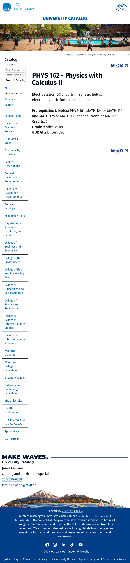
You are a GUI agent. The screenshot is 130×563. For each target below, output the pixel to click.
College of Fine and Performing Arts (14, 273)
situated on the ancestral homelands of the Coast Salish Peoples (63, 518)
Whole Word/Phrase (14, 93)
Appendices (12, 431)
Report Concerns (24, 559)
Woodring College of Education (11, 366)
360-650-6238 (12, 479)
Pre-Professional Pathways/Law (15, 421)
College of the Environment (13, 260)
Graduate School (14, 377)
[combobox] (97, 55)
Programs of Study (12, 140)
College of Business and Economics (13, 246)
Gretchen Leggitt (72, 510)
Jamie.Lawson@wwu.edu (20, 485)
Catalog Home (13, 115)
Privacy (43, 559)
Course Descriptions (12, 163)
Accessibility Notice (63, 559)
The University (13, 400)
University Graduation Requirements (13, 192)
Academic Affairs (15, 215)
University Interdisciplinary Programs (15, 339)
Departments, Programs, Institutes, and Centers (13, 229)
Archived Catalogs (10, 206)
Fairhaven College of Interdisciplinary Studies (15, 321)
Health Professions (12, 410)
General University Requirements (13, 177)
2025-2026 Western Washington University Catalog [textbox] (89, 54)
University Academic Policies (11, 127)
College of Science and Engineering (12, 304)
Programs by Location (12, 152)
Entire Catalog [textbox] (12, 70)
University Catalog (65, 18)
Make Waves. (25, 456)
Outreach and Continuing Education (13, 389)
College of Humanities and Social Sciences (14, 288)
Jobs (7, 559)
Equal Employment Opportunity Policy (102, 559)
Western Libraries (10, 352)
